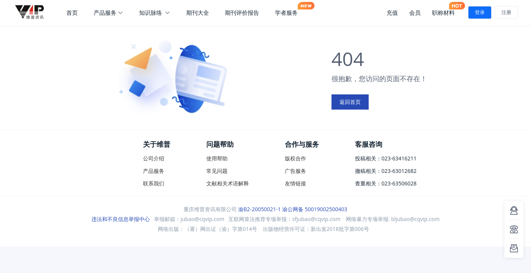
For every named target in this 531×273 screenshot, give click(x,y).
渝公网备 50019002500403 (314, 209)
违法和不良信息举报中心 (120, 219)
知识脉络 (154, 12)
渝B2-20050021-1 (259, 209)
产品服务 (108, 12)
